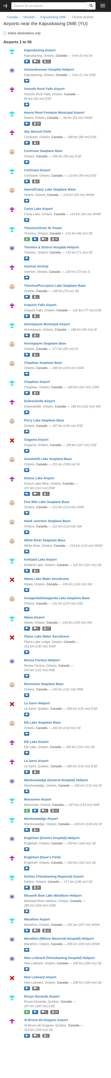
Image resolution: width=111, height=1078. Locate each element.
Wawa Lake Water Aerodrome (46, 579)
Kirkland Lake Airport (40, 559)
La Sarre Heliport (37, 703)
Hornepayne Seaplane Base (45, 343)
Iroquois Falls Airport (40, 305)
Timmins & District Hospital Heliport (51, 247)
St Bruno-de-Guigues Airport (46, 1020)
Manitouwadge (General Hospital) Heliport (56, 780)
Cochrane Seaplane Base (43, 151)
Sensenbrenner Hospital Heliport (49, 69)
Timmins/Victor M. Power (43, 228)
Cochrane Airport (37, 170)
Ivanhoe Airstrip (36, 266)
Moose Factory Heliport (42, 660)
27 (47, 628)
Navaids (29, 17)
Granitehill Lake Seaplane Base (48, 459)
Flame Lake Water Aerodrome (46, 636)
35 (55, 239)
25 (55, 1012)
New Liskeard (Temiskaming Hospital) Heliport (59, 958)
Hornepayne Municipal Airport (47, 324)
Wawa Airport (34, 617)
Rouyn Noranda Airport (42, 996)
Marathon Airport (37, 919)
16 (37, 887)
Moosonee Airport (38, 799)
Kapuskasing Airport (40, 50)
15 (55, 810)
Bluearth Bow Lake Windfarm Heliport (53, 895)
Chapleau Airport (37, 382)
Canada (12, 17)
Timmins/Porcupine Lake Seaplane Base (55, 285)
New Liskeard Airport (40, 977)
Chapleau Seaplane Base (43, 362)
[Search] (91, 6)
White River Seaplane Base (44, 540)
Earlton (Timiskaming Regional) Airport (54, 876)
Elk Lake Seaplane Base (42, 722)
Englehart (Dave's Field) (42, 857)
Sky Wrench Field (37, 131)
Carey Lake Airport (38, 208)
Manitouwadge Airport (41, 818)
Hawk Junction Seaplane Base (47, 521)
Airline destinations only (22, 33)
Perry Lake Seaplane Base (44, 420)
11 (47, 61)
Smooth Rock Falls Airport (44, 89)
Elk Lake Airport (36, 742)
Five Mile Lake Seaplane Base (46, 502)
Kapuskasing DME (53, 17)
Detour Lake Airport (39, 478)
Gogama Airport (36, 439)
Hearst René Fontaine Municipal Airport (54, 112)
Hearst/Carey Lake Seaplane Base (50, 189)
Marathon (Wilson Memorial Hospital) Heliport (59, 938)
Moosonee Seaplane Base (44, 684)
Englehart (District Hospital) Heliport (52, 838)
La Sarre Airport (36, 761)
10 (37, 123)
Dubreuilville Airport (39, 401)
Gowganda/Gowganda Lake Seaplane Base (57, 598)
